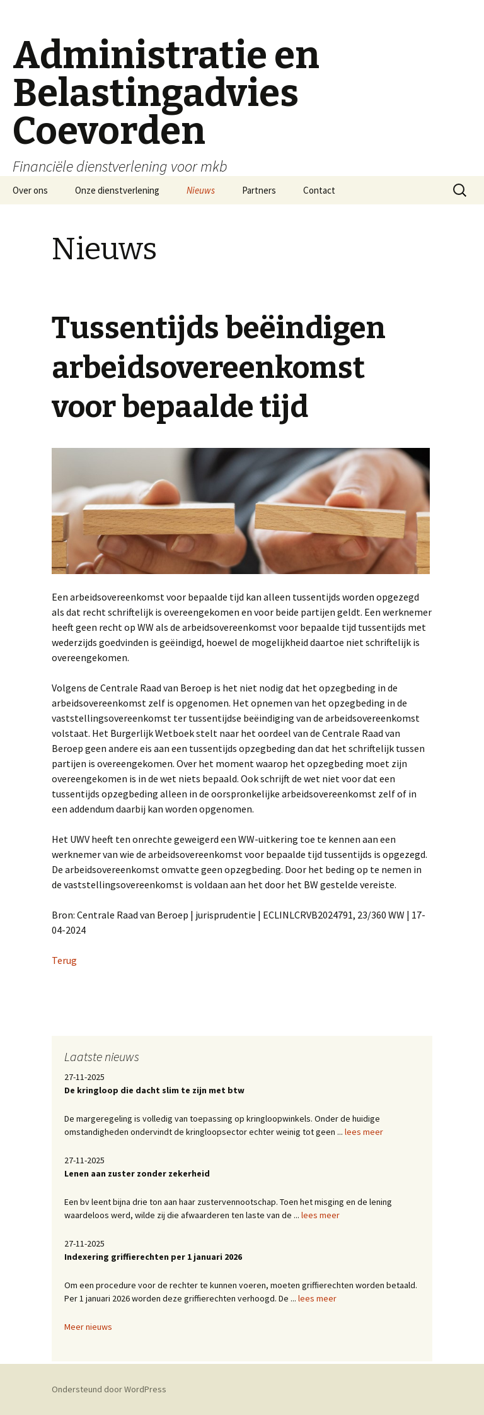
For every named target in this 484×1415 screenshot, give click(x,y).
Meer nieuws (88, 1326)
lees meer (364, 1131)
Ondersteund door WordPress (109, 1389)
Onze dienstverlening (117, 190)
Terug (64, 960)
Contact (319, 190)
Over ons (30, 190)
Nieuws (201, 190)
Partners (259, 190)
